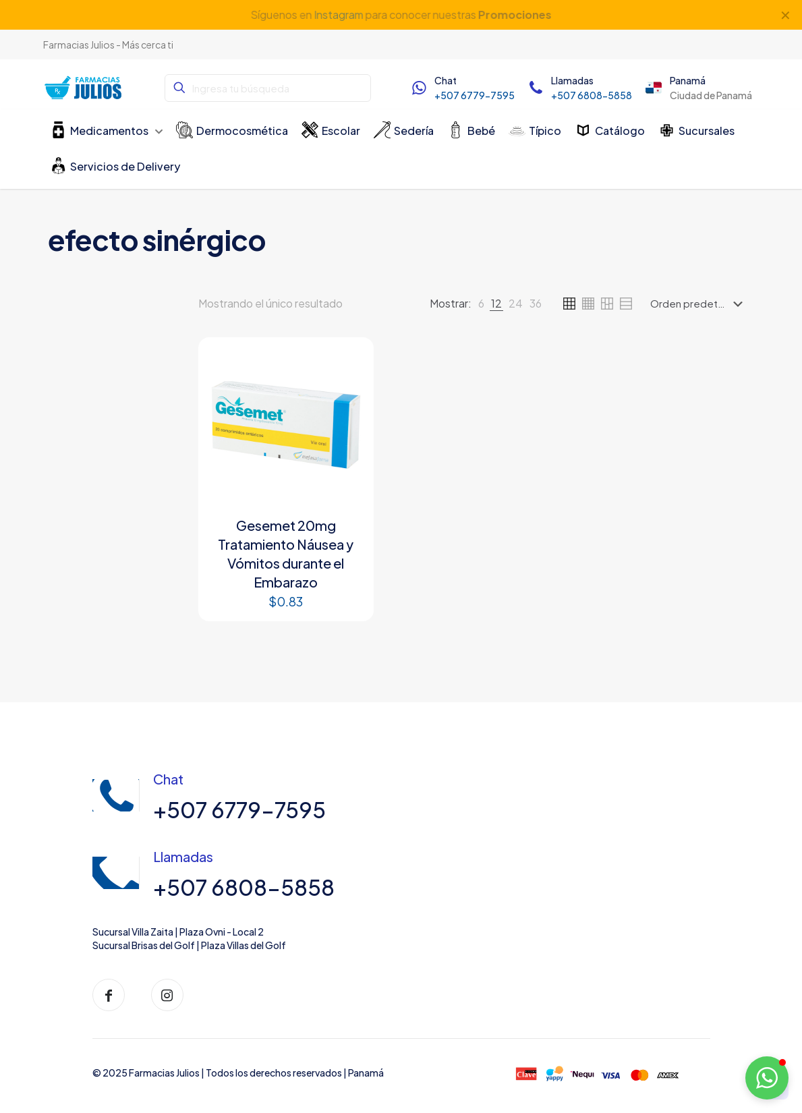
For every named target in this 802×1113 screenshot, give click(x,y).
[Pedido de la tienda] (699, 303)
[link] (481, 303)
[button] (767, 1078)
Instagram (338, 14)
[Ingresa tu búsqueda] (267, 88)
